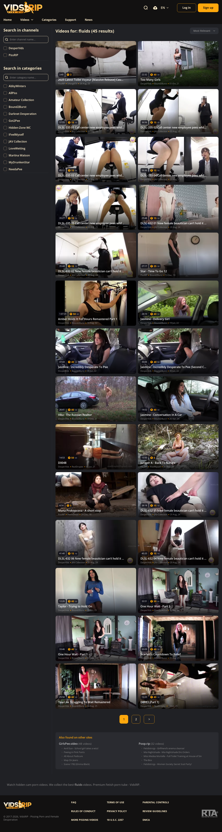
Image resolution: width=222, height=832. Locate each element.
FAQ (73, 802)
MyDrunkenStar (19, 162)
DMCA (146, 819)
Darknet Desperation (22, 114)
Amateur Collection (21, 100)
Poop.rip (144, 744)
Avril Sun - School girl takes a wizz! (81, 748)
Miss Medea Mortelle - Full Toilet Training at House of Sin (173, 756)
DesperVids (16, 48)
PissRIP (13, 55)
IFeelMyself (16, 134)
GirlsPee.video (68, 744)
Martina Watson (19, 155)
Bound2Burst (17, 107)
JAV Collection (18, 141)
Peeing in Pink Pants (74, 752)
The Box (148, 760)
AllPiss (13, 93)
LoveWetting (17, 148)
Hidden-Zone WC (20, 127)
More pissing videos (84, 819)
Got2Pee (14, 120)
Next (149, 719)
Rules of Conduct (83, 811)
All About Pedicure (73, 756)
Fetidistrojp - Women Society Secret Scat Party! (168, 764)
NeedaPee (15, 169)
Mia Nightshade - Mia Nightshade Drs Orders (167, 752)
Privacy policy (117, 811)
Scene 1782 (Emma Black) (77, 764)
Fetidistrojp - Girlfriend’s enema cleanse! (164, 748)
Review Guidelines (155, 811)
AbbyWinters (17, 86)
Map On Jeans (71, 760)
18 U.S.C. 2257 (115, 819)
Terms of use (115, 802)
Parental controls (156, 802)
